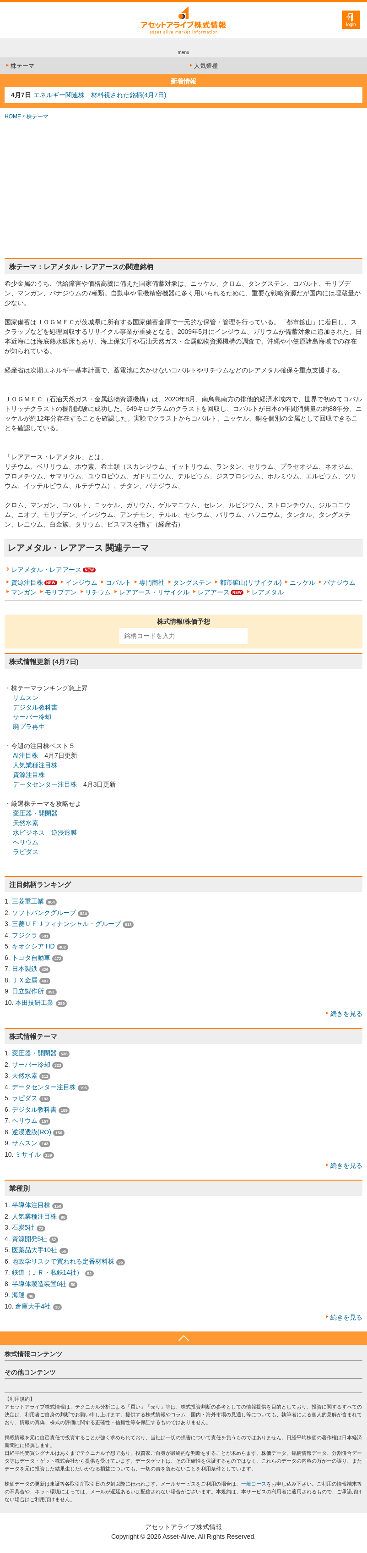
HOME (13, 116)
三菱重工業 (28, 901)
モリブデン (61, 592)
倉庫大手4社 (33, 1306)
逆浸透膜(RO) (31, 1132)
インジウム (81, 582)
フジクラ (25, 935)
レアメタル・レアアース (46, 569)
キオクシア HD (33, 946)
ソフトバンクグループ (44, 912)
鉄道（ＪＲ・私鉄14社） (47, 1272)
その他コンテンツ (30, 1372)
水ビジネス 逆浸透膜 (45, 832)
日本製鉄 (25, 968)
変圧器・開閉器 (35, 813)
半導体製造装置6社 (39, 1283)
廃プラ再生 (29, 726)
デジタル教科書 (35, 707)
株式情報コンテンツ (33, 1354)
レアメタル (268, 592)
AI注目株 (25, 755)
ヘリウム (25, 842)
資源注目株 (27, 582)
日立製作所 (28, 991)
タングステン (192, 582)
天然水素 (25, 822)
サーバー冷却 (32, 717)
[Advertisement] (183, 189)
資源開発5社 (30, 1238)
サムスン (25, 697)
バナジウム (340, 582)
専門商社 (152, 582)
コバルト (118, 582)
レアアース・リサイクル (154, 592)
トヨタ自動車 (31, 957)
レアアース (214, 592)
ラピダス (25, 851)
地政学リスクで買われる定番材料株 (63, 1261)
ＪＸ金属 (25, 980)
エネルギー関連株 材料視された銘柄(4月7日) (100, 95)
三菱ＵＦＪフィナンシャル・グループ (66, 923)
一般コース (253, 1483)
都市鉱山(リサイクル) (250, 582)
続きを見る (346, 1013)
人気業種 (203, 65)
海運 (18, 1294)
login (351, 24)
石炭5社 (23, 1227)
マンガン (24, 592)
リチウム (98, 592)
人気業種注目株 (35, 765)
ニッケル (302, 582)
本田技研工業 (34, 1002)
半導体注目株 (31, 1205)
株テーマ (19, 65)
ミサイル (28, 1154)
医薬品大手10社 (35, 1249)
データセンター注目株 (45, 784)
